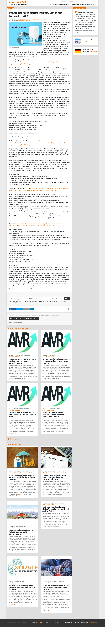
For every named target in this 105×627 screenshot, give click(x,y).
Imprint (63, 1)
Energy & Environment (20, 581)
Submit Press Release (64, 4)
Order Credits (75, 4)
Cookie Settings (94, 622)
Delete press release (16, 318)
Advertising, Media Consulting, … (22, 355)
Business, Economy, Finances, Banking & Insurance (33, 19)
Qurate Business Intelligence (15, 527)
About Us (93, 4)
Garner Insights (46, 582)
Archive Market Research (24, 20)
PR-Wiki (58, 1)
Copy (67, 299)
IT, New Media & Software (54, 355)
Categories (55, 4)
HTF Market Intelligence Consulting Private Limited (21, 472)
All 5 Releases (12, 439)
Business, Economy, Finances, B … (22, 471)
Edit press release (32, 318)
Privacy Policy (56, 622)
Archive (82, 4)
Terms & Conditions (65, 622)
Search (92, 1)
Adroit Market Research (48, 504)
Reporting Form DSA (85, 622)
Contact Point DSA (75, 622)
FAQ (47, 622)
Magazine (87, 4)
